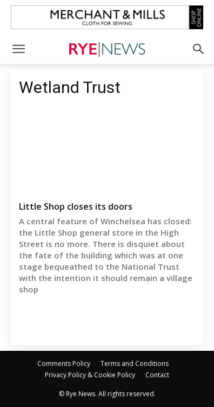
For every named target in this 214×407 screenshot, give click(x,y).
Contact (157, 374)
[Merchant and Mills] (107, 17)
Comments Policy (63, 363)
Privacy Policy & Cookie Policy (90, 374)
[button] (18, 49)
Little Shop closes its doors (75, 206)
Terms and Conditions (135, 363)
